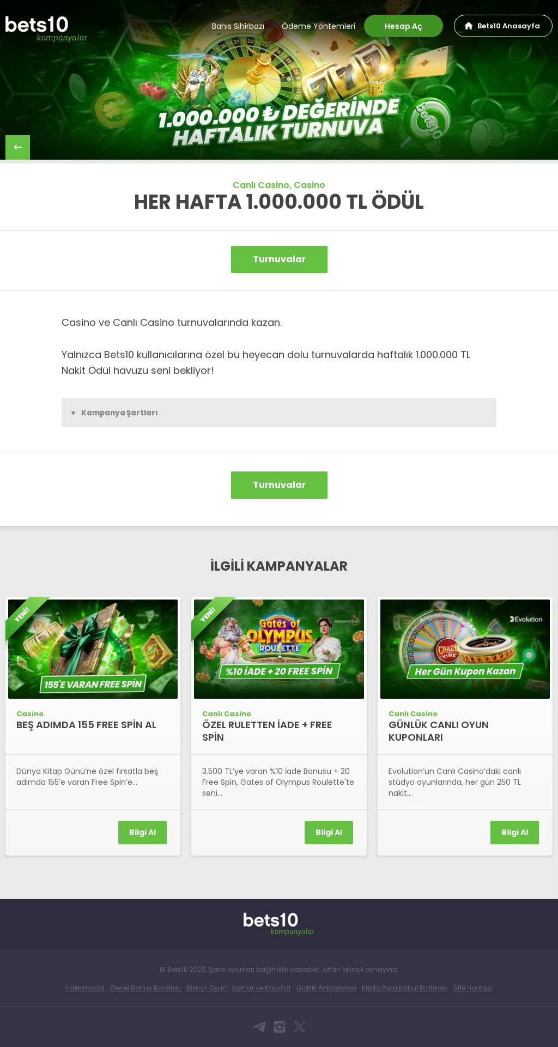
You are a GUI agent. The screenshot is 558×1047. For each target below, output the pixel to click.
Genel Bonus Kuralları (145, 987)
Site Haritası (473, 987)
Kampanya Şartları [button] (114, 412)
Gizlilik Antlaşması (326, 987)
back (17, 147)
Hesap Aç (403, 26)
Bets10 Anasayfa (508, 26)
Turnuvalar (279, 259)
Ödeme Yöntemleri (318, 26)
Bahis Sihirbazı (238, 26)
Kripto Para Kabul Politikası (405, 987)
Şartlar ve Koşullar (261, 987)
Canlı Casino (261, 185)
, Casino (307, 185)
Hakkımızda (85, 987)
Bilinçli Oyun (206, 987)
